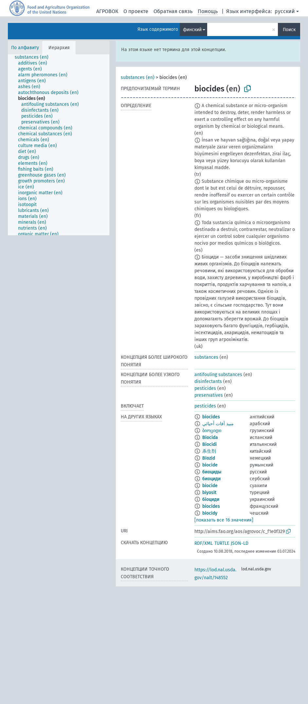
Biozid (208, 458)
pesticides (205, 388)
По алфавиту (25, 47)
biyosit (209, 492)
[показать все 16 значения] (223, 520)
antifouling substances (218, 374)
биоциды (211, 472)
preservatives (208, 395)
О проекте (135, 11)
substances (206, 357)
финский (192, 29)
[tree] (58, 144)
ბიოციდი (211, 430)
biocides (211, 417)
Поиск (289, 29)
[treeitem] (34, 57)
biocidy (209, 513)
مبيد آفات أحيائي (218, 424)
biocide (210, 465)
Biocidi (209, 444)
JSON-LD (239, 543)
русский (285, 11)
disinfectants (208, 381)
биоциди (211, 479)
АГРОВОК (107, 11)
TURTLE (221, 543)
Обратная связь (173, 11)
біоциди (210, 499)
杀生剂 (209, 451)
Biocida (210, 437)
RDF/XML (203, 543)
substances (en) (137, 77)
